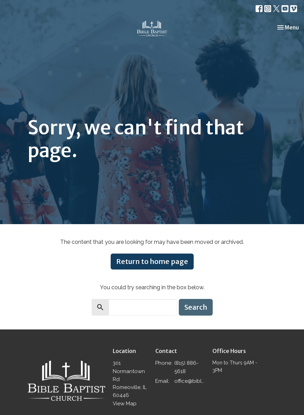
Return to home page (152, 261)
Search (195, 307)
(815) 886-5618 (186, 367)
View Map (125, 403)
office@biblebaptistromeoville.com (189, 381)
